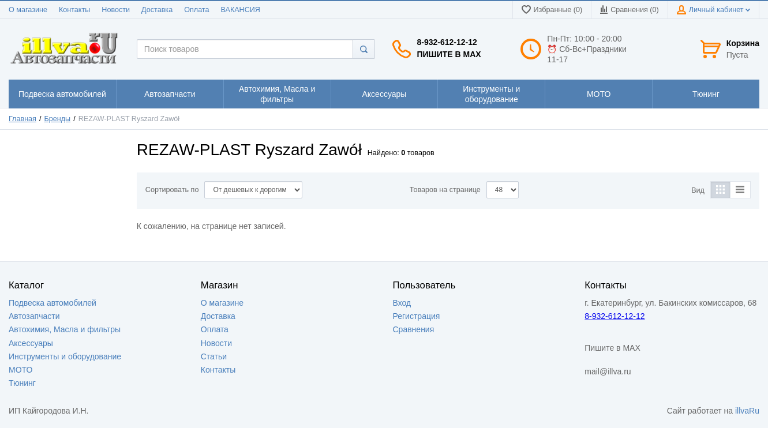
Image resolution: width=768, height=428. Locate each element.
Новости (116, 10)
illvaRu (747, 410)
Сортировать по (172, 190)
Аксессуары (31, 343)
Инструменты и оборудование (65, 356)
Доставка (157, 10)
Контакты (74, 10)
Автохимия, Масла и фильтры (65, 329)
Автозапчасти (34, 316)
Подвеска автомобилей (52, 302)
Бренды (57, 119)
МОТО (20, 369)
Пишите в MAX (449, 54)
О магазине (28, 10)
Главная (22, 119)
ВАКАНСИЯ (240, 10)
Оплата (196, 10)
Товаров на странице (445, 190)
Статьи (214, 356)
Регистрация (416, 316)
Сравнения (413, 329)
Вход (402, 302)
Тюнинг (22, 383)
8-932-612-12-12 (447, 42)
